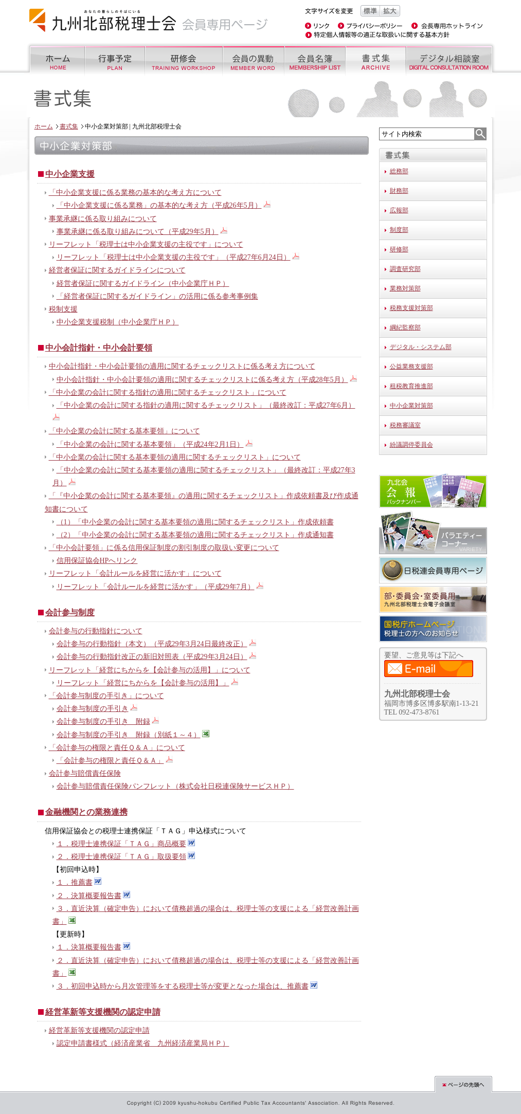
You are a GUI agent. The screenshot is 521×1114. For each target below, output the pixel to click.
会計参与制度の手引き (93, 709)
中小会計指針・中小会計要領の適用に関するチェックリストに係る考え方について (182, 366)
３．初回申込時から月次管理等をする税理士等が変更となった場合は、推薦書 (183, 986)
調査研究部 (405, 268)
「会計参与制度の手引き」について (106, 696)
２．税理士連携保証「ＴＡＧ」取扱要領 (121, 857)
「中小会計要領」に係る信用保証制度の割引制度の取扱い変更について (164, 548)
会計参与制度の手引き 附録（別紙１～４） (129, 735)
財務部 (399, 190)
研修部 (399, 249)
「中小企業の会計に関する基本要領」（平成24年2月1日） (150, 444)
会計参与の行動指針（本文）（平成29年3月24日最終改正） (152, 644)
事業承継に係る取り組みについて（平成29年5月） (138, 231)
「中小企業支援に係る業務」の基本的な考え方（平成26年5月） (159, 205)
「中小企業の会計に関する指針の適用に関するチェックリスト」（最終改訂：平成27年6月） (206, 405)
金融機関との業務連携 (86, 812)
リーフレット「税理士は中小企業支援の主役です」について (146, 244)
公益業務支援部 (411, 366)
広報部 (399, 210)
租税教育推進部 (411, 386)
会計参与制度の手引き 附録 (103, 721)
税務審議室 (405, 425)
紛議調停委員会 (411, 444)
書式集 (375, 59)
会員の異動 (252, 59)
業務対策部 (405, 288)
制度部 (399, 229)
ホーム (54, 59)
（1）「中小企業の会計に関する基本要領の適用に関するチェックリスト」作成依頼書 (195, 522)
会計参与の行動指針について (95, 631)
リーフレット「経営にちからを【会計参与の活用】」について (149, 670)
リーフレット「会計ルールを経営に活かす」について (135, 573)
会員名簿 (314, 59)
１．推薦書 (75, 882)
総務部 (399, 171)
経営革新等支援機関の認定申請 (102, 1012)
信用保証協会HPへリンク (97, 560)
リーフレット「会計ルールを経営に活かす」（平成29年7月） (156, 587)
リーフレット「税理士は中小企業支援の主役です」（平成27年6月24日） (174, 257)
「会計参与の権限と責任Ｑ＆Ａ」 (110, 760)
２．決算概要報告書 (89, 896)
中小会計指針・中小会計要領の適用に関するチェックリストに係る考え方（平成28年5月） (202, 379)
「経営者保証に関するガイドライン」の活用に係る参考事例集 (157, 296)
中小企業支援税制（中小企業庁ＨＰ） (118, 322)
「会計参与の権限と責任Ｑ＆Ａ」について (117, 748)
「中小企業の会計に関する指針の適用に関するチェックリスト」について (167, 392)
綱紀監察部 (405, 327)
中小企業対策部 (411, 405)
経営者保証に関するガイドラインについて (117, 270)
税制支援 (63, 309)
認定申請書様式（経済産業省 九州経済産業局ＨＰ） (143, 1043)
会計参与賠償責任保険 (85, 773)
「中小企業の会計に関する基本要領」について (124, 431)
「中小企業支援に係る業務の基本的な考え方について (135, 192)
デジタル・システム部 (421, 347)
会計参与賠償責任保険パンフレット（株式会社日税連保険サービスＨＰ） (175, 786)
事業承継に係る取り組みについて (103, 219)
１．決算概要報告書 (89, 947)
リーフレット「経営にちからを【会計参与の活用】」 (143, 683)
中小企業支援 (70, 174)
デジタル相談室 (450, 59)
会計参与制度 (70, 612)
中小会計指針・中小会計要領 (98, 347)
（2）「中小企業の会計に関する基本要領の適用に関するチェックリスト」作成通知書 (195, 535)
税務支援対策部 (411, 308)
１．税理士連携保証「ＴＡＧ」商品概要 (121, 844)
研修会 (183, 59)
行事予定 (114, 59)
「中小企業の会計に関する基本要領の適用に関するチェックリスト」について (175, 457)
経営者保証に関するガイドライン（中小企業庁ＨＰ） (143, 283)
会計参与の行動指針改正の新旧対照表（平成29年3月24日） (152, 657)
